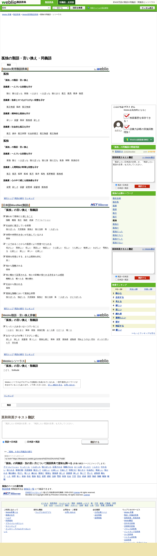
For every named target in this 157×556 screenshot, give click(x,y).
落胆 (29, 244)
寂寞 (9, 187)
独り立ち (54, 160)
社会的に (90, 470)
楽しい (119, 309)
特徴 (39, 244)
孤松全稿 (117, 198)
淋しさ (17, 339)
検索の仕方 (10, 515)
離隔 (14, 220)
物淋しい (87, 248)
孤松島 (116, 202)
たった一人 (25, 467)
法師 (54, 476)
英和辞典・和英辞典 (132, 518)
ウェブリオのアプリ (43, 512)
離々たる (20, 278)
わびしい (97, 248)
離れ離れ (29, 278)
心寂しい (14, 251)
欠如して (64, 470)
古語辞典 (127, 540)
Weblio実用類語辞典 (30, 14)
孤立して (37, 470)
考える (119, 301)
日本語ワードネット (33, 492)
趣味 (67, 505)
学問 (114, 503)
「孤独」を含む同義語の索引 (19, 452)
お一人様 (51, 330)
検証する (120, 326)
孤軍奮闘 (51, 174)
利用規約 (9, 520)
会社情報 (98, 515)
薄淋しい (20, 248)
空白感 (15, 343)
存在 (51, 275)
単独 (26, 93)
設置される (21, 275)
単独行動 (41, 330)
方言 (97, 505)
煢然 (59, 476)
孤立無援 (11, 107)
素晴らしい (121, 317)
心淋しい (39, 251)
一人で (9, 244)
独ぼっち (21, 297)
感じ (37, 335)
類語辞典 (49, 2)
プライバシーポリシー (14, 523)
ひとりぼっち (76, 297)
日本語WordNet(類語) (16, 205)
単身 (62, 160)
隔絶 (25, 220)
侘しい (28, 248)
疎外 (14, 133)
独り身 (45, 160)
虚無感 (73, 339)
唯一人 (69, 330)
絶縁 (31, 220)
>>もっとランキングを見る (143, 333)
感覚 (62, 275)
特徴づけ (73, 470)
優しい (119, 330)
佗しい (67, 248)
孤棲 (115, 205)
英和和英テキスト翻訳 (18, 417)
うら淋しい (77, 248)
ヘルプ (8, 518)
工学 (96, 503)
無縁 (28, 107)
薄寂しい (37, 248)
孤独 (34, 476)
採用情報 (98, 518)
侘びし (20, 473)
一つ (27, 326)
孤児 (31, 174)
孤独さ (30, 229)
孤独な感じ (44, 339)
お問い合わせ (69, 385)
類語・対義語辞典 (131, 515)
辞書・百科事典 (107, 505)
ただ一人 (60, 330)
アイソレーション (43, 220)
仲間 (8, 234)
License (77, 492)
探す (118, 322)
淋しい (22, 251)
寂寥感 (37, 187)
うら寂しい (57, 248)
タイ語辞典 (128, 534)
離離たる (10, 278)
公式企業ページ (100, 512)
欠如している (33, 234)
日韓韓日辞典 (129, 526)
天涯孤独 (21, 229)
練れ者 (119, 314)
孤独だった (118, 231)
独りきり (56, 93)
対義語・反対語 (66, 2)
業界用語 (53, 503)
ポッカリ (87, 467)
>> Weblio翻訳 (148, 157)
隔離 (8, 220)
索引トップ (9, 198)
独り (9, 93)
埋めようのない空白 (86, 339)
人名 (92, 505)
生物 (81, 505)
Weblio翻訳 (128, 520)
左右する (120, 297)
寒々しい (33, 339)
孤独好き (119, 151)
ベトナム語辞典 (130, 537)
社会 (8, 284)
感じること (28, 216)
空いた (90, 473)
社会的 (31, 133)
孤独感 (29, 120)
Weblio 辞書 (6, 14)
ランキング (29, 198)
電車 (73, 503)
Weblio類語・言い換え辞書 (19, 315)
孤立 (64, 93)
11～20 (133, 289)
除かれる (18, 284)
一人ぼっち (45, 93)
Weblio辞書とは (12, 512)
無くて (83, 473)
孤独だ (41, 473)
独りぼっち (17, 93)
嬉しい (119, 305)
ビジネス (44, 503)
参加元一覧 (29, 489)
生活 (51, 505)
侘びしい (10, 248)
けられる (47, 244)
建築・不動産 (105, 503)
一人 (14, 326)
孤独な (9, 293)
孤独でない (118, 242)
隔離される (68, 467)
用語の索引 (19, 198)
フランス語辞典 (130, 529)
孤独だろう (118, 235)
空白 (79, 476)
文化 (45, 505)
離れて (13, 275)
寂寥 (16, 120)
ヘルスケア (59, 505)
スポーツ (74, 505)
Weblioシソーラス (14, 361)
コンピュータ (64, 503)
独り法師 (39, 229)
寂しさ (37, 120)
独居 (81, 93)
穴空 (74, 476)
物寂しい (47, 248)
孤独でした (118, 239)
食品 (86, 505)
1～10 (118, 289)
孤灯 (115, 217)
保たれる (45, 275)
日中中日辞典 (129, 523)
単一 (8, 260)
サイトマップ (11, 526)
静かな (119, 293)
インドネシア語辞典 (132, 532)
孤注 (115, 213)
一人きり (34, 93)
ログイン (118, 130)
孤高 (69, 93)
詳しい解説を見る (55, 385)
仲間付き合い (18, 234)
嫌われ (34, 473)
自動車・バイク (83, 503)
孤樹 (115, 209)
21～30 (148, 289)
